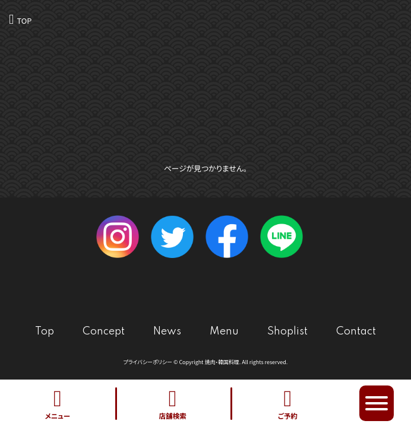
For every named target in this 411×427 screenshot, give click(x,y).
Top (44, 331)
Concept (104, 331)
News (167, 331)
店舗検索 (172, 403)
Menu (224, 331)
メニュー (57, 403)
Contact (356, 331)
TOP (24, 20)
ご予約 (288, 403)
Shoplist (287, 331)
